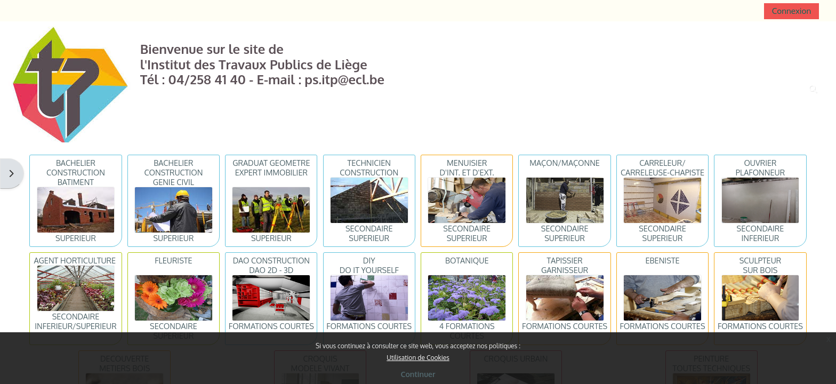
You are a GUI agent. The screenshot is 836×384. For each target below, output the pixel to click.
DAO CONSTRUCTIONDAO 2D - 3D (271, 265)
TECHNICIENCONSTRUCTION (369, 167)
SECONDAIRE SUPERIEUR (369, 233)
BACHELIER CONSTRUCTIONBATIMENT (75, 172)
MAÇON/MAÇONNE (564, 162)
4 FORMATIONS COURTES (467, 330)
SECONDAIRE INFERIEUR (760, 233)
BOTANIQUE (467, 260)
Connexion (791, 10)
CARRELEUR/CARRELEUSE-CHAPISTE (662, 167)
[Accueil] (70, 83)
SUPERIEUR (75, 238)
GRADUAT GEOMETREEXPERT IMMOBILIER (271, 167)
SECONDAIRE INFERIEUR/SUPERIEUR (75, 321)
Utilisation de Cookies (418, 358)
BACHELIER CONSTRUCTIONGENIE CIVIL (173, 172)
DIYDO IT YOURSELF (369, 265)
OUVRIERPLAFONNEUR (760, 167)
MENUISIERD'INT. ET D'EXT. (467, 167)
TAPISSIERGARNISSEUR (564, 265)
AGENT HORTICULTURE (75, 260)
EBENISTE (662, 260)
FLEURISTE (173, 260)
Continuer (418, 374)
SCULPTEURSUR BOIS (760, 265)
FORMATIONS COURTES (271, 326)
